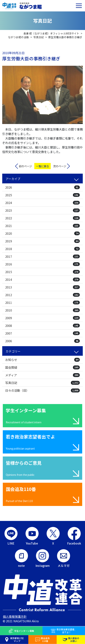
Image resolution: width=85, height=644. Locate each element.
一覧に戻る (42, 166)
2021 (42, 225)
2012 (42, 295)
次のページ (59, 166)
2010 (42, 310)
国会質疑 (42, 367)
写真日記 (42, 382)
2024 (42, 202)
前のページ (25, 166)
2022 (42, 218)
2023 (42, 210)
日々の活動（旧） (42, 390)
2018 (42, 249)
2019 (42, 241)
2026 (42, 187)
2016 (42, 264)
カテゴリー (13, 351)
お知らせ (42, 359)
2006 (42, 341)
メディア (42, 375)
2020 (42, 233)
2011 (42, 302)
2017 (42, 256)
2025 (42, 195)
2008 (42, 325)
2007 (42, 333)
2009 (42, 318)
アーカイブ (13, 178)
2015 (42, 272)
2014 (42, 279)
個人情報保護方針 (15, 616)
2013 (42, 287)
